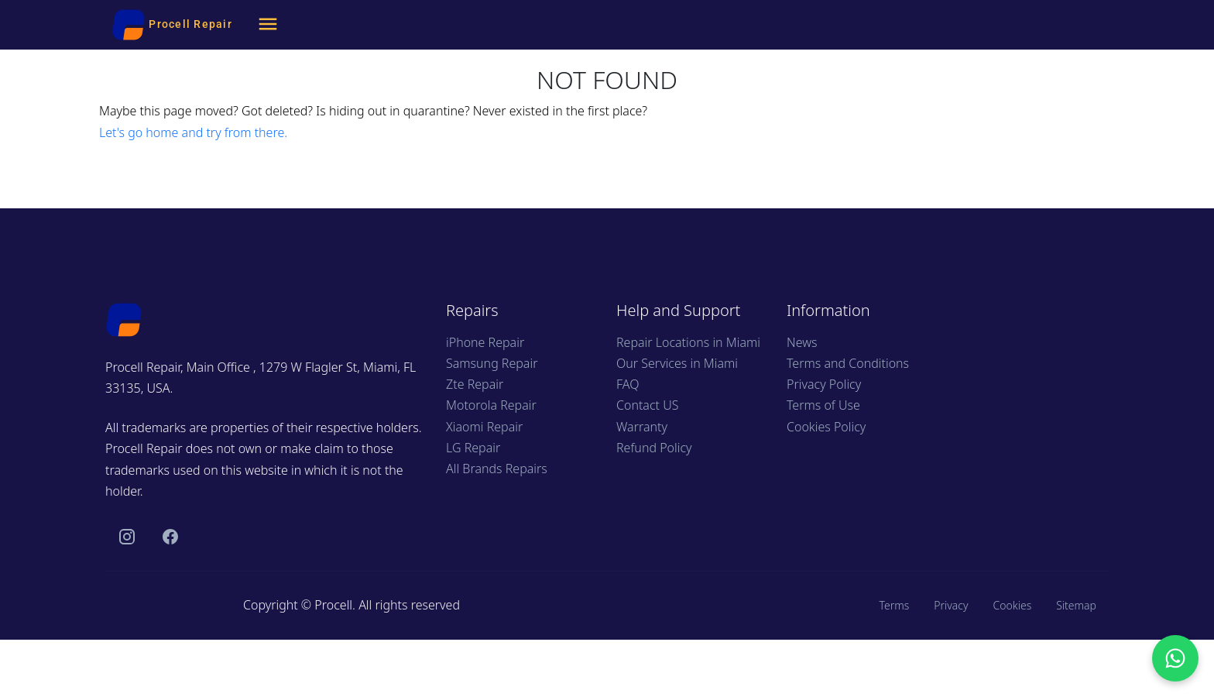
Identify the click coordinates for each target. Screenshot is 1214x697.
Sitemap (1076, 605)
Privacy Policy (824, 384)
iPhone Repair (485, 342)
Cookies (1012, 605)
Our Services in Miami (677, 363)
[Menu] (268, 25)
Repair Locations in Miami (688, 342)
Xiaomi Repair (484, 426)
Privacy (951, 605)
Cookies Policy (826, 426)
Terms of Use (823, 405)
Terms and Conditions (848, 363)
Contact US (647, 405)
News (802, 342)
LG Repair (473, 447)
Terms (894, 605)
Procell (333, 604)
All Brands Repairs (496, 468)
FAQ (627, 384)
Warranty (641, 426)
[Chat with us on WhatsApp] (1175, 658)
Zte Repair (474, 384)
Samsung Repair (491, 363)
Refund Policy (654, 447)
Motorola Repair (491, 405)
